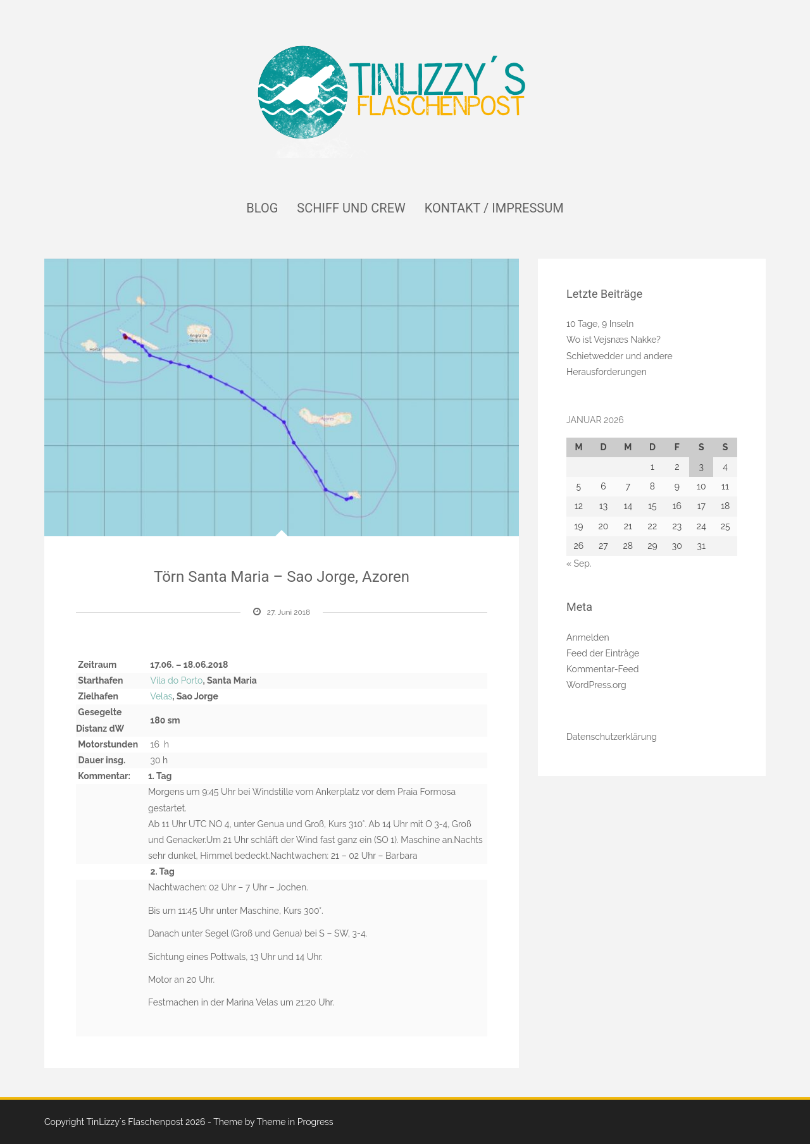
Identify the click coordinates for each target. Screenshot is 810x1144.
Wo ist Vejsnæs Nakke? (613, 340)
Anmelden (587, 637)
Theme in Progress (294, 1122)
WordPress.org (596, 685)
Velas (161, 696)
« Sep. (579, 563)
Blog (262, 208)
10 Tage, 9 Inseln (599, 324)
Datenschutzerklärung (611, 737)
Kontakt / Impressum (494, 208)
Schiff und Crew (351, 208)
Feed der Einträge (602, 653)
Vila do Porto (177, 680)
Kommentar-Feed (602, 669)
